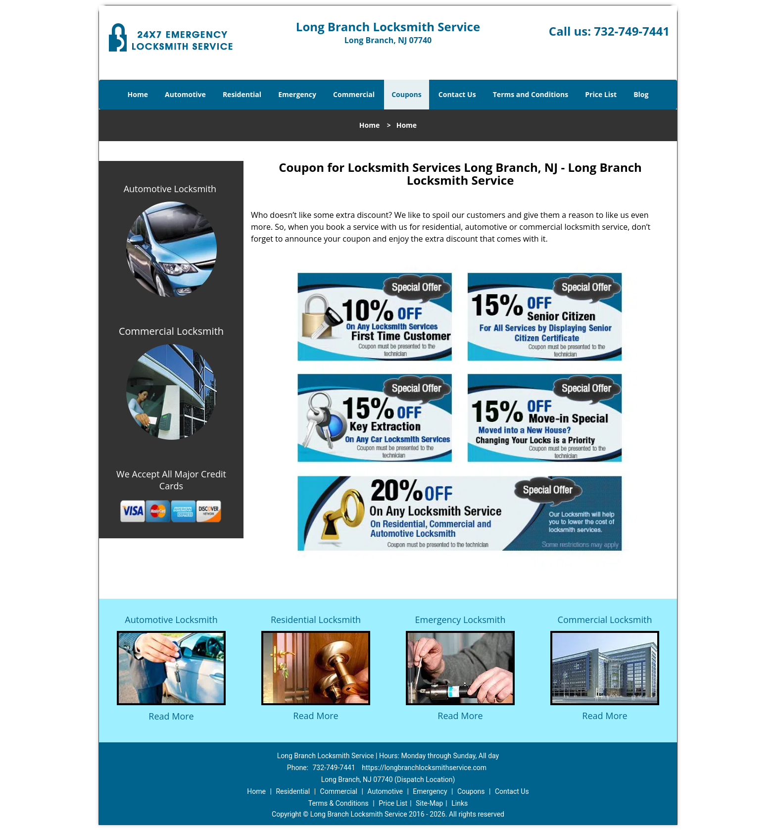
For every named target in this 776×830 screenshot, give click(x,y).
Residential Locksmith (316, 619)
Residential (242, 94)
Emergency (297, 94)
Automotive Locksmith (170, 189)
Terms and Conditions (530, 94)
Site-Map (429, 803)
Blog (640, 94)
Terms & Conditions (338, 803)
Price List (601, 94)
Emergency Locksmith (460, 619)
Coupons (406, 94)
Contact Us (457, 94)
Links (459, 803)
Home (138, 94)
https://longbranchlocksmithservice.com (424, 768)
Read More (171, 716)
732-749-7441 (632, 31)
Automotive (185, 94)
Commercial (354, 94)
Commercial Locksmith (605, 619)
